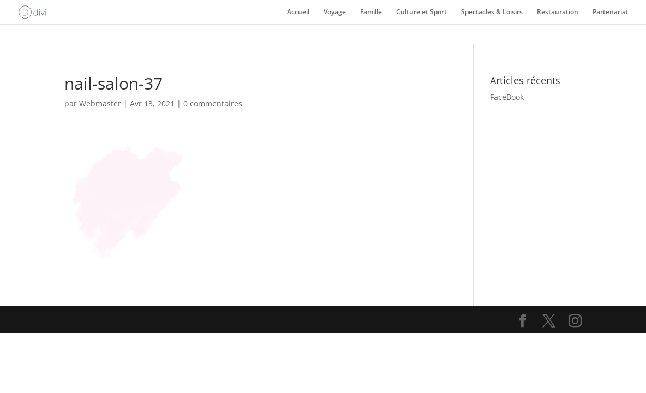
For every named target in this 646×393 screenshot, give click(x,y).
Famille (371, 12)
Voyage (335, 12)
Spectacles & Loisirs (492, 12)
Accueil (298, 12)
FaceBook (507, 97)
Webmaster (100, 103)
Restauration (557, 12)
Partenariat (611, 12)
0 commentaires (212, 103)
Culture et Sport (421, 12)
